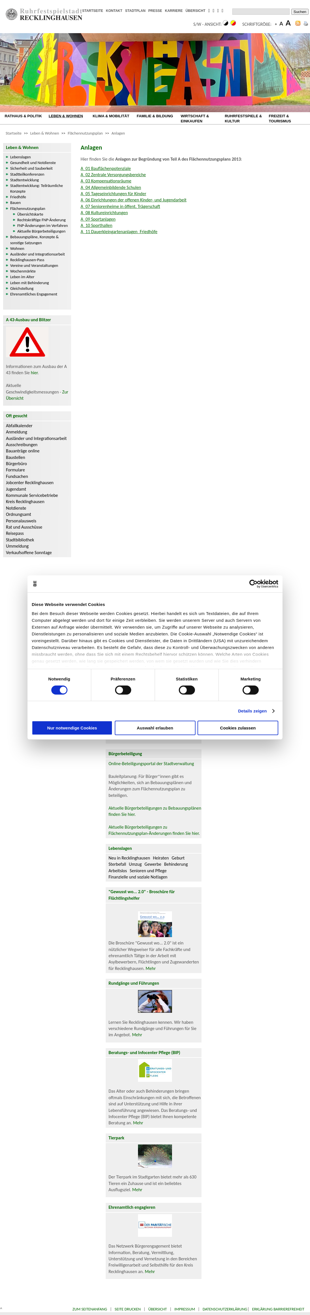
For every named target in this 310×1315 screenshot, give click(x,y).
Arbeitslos (118, 870)
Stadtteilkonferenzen (27, 174)
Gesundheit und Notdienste (33, 162)
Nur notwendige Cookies (72, 727)
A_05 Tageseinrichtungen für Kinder (113, 193)
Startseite (14, 133)
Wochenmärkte (23, 271)
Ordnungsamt (18, 514)
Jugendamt (16, 489)
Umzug (135, 864)
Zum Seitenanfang (90, 1309)
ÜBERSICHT (195, 11)
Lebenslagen (20, 156)
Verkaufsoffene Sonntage (29, 552)
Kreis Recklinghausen (25, 501)
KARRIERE (174, 11)
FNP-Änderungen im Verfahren (42, 225)
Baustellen (15, 457)
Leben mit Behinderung (29, 282)
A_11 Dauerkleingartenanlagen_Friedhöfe (118, 231)
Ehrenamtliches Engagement (33, 294)
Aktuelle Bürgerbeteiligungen (41, 231)
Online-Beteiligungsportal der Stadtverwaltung (151, 763)
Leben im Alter (22, 276)
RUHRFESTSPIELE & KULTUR (243, 118)
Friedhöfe (18, 196)
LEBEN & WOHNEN (66, 116)
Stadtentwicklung (24, 179)
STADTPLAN (135, 11)
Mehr (151, 968)
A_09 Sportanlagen (97, 219)
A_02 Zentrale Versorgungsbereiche (113, 174)
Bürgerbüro (16, 463)
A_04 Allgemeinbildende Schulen (110, 187)
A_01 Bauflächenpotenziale (105, 168)
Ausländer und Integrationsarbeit (37, 254)
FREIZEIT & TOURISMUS (280, 118)
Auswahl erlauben (155, 727)
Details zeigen (252, 710)
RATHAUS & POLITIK (23, 116)
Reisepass (15, 533)
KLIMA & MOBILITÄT (111, 116)
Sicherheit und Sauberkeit (31, 168)
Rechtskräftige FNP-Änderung (41, 219)
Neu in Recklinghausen (129, 858)
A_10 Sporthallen (96, 225)
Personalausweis (21, 521)
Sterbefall (117, 864)
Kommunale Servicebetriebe (32, 495)
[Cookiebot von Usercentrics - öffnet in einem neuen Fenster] (253, 584)
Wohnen (17, 248)
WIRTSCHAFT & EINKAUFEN (195, 118)
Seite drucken (128, 1309)
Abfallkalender (19, 425)
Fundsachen (17, 476)
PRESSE (155, 11)
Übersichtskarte (30, 214)
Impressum (184, 1309)
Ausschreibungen (21, 444)
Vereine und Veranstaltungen (34, 265)
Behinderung (176, 864)
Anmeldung (16, 432)
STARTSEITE (92, 11)
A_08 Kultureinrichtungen (104, 212)
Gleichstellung (21, 288)
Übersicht (157, 1309)
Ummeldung (17, 546)
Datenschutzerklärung (225, 1309)
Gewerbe (153, 864)
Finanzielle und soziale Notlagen (138, 877)
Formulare (15, 470)
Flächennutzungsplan (85, 133)
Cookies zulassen (238, 727)
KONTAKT (114, 11)
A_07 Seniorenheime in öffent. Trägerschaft (120, 206)
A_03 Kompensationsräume (105, 181)
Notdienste (16, 508)
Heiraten (161, 858)
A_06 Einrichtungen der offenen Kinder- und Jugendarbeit (133, 200)
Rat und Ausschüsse (24, 527)
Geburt (178, 858)
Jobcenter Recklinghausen (30, 482)
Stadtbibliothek (20, 539)
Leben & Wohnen (44, 133)
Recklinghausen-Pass (27, 259)
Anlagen (118, 133)
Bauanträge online (23, 451)
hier (34, 372)
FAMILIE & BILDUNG (155, 116)
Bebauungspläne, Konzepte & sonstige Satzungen (34, 239)
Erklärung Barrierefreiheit (278, 1309)
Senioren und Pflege (148, 870)
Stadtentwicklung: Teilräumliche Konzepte (36, 188)
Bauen (15, 202)
